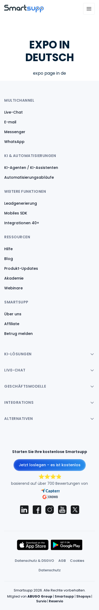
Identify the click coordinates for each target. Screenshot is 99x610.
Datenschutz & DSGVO (34, 560)
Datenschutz (50, 570)
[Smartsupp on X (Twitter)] (75, 509)
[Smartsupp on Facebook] (37, 509)
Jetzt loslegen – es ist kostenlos (50, 465)
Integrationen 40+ (21, 223)
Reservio (56, 601)
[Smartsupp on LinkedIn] (24, 509)
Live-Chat (13, 112)
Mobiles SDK (15, 213)
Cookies (77, 560)
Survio (41, 601)
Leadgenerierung (20, 203)
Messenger (14, 131)
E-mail (10, 122)
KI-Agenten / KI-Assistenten (31, 167)
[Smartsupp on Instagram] (49, 509)
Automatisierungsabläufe (29, 177)
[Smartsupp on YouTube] (62, 509)
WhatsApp (14, 141)
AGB (62, 560)
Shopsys (83, 596)
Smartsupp (64, 596)
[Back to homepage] (24, 11)
